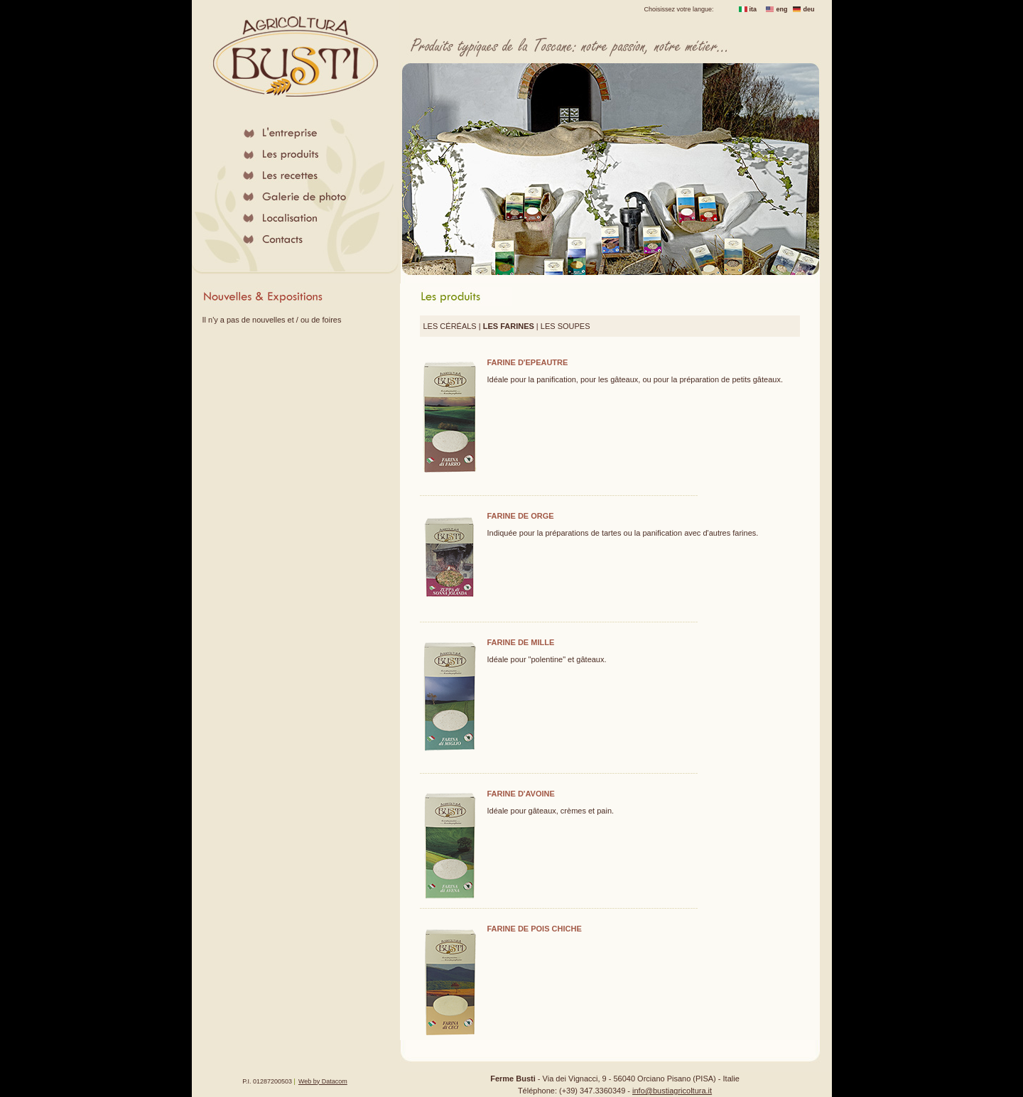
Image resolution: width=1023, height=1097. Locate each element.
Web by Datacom (322, 1081)
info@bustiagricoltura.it (672, 1090)
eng (782, 9)
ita (753, 9)
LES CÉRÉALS (450, 326)
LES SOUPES (565, 326)
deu (809, 9)
